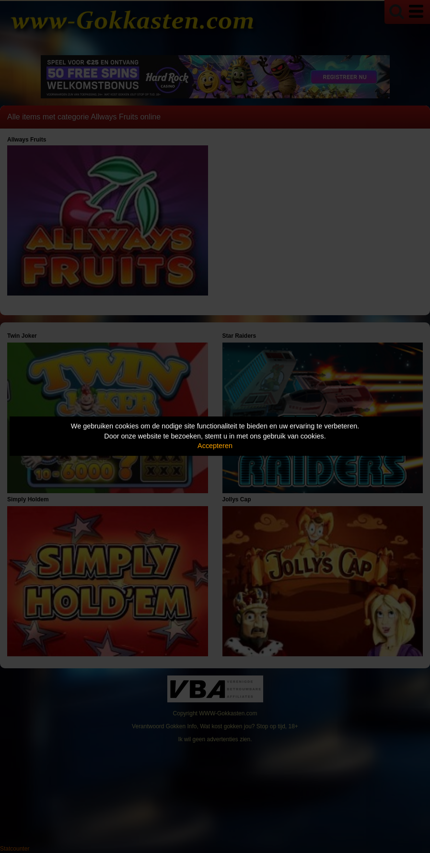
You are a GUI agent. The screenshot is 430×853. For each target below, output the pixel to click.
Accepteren (215, 446)
